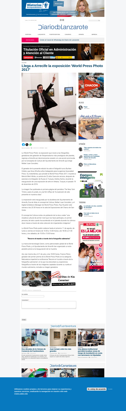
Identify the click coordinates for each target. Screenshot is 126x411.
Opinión (81, 34)
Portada (28, 34)
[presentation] (34, 314)
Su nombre (25, 294)
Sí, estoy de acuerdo (97, 389)
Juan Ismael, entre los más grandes (60, 350)
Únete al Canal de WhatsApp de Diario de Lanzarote (59, 40)
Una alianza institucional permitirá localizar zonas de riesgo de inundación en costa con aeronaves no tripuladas (90, 352)
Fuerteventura (54, 34)
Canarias (68, 34)
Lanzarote (41, 34)
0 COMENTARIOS (32, 353)
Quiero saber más (21, 393)
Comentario (25, 300)
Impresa (94, 34)
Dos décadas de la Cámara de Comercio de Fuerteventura (34, 350)
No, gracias (110, 389)
